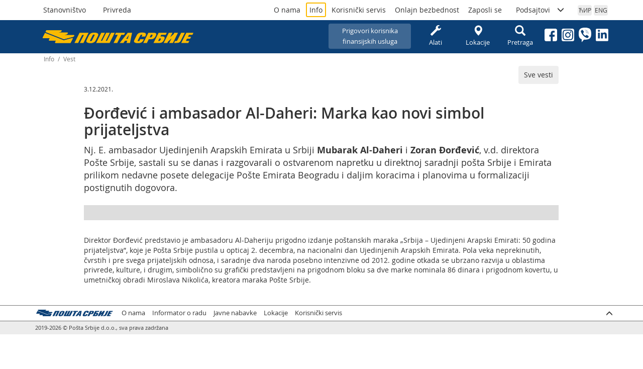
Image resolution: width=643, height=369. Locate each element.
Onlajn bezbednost (427, 10)
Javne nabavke (235, 313)
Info (316, 10)
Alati (435, 36)
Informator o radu (179, 313)
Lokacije (477, 36)
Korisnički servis (359, 10)
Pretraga (519, 36)
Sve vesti (538, 74)
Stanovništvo (64, 10)
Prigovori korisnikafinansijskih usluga (370, 36)
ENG (601, 10)
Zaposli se (485, 10)
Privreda (117, 10)
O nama (287, 10)
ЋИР (585, 10)
